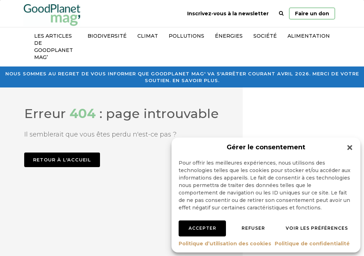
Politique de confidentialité (312, 243)
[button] (349, 147)
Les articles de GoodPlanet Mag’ (53, 46)
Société (265, 36)
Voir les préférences (317, 228)
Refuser (253, 228)
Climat (147, 36)
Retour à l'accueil (62, 159)
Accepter (202, 228)
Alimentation (308, 36)
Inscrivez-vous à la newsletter (228, 13)
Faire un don (312, 13)
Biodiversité (107, 36)
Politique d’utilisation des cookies (225, 243)
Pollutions (186, 36)
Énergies (229, 36)
